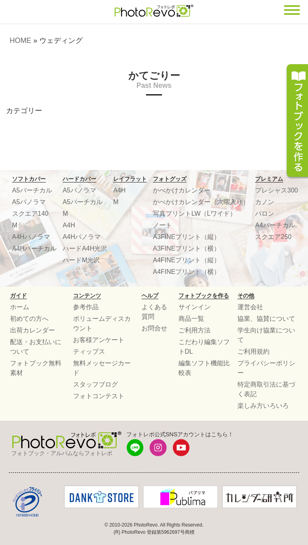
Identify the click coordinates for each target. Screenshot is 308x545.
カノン (264, 202)
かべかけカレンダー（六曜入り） (201, 202)
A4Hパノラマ (31, 236)
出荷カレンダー (32, 330)
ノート (162, 225)
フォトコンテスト (98, 396)
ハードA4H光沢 (85, 248)
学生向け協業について (266, 335)
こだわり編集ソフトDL (204, 346)
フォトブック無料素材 (35, 368)
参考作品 (86, 307)
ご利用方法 (194, 330)
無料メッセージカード (102, 368)
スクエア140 (30, 213)
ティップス (89, 351)
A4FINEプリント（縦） (186, 260)
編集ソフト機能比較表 (204, 368)
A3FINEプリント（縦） (186, 236)
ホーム (19, 307)
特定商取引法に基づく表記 (266, 389)
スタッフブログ (95, 384)
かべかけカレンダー (182, 190)
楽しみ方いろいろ (263, 405)
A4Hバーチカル (34, 248)
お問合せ (154, 328)
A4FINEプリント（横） (186, 271)
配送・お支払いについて (35, 346)
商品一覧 (191, 318)
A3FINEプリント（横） (186, 248)
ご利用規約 (253, 351)
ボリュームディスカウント (102, 323)
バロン (264, 213)
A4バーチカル (275, 225)
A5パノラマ (29, 202)
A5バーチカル (32, 190)
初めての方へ (29, 318)
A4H (69, 225)
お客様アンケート (98, 339)
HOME (20, 40)
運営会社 (250, 307)
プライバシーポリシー (266, 368)
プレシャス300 (276, 190)
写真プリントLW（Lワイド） (194, 213)
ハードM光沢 (81, 260)
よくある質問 (154, 312)
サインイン (194, 307)
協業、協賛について (266, 318)
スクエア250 (273, 236)
